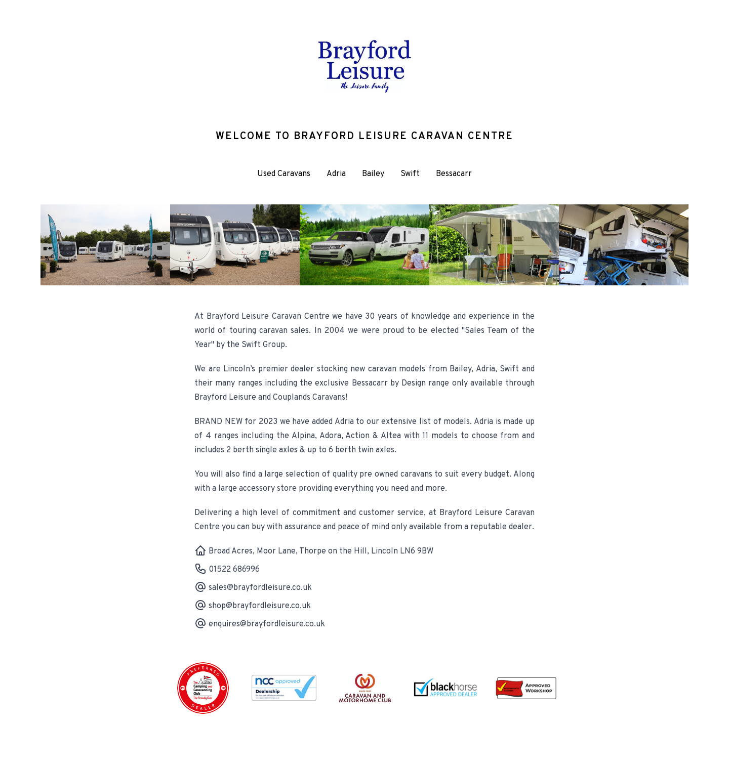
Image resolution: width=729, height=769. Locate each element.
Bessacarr (454, 174)
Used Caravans (283, 174)
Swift (410, 174)
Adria (336, 174)
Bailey (373, 174)
